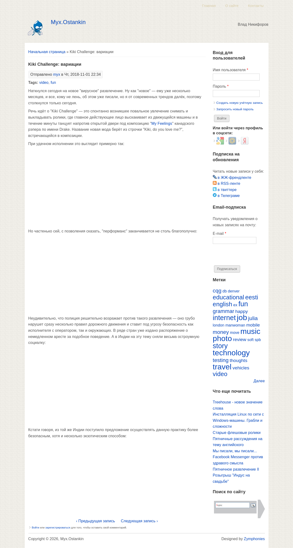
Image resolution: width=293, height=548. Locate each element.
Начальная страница (46, 52)
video (44, 82)
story (220, 346)
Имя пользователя (230, 70)
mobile (253, 324)
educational (228, 297)
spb (258, 340)
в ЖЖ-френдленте (232, 178)
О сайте (231, 6)
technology (231, 352)
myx (56, 74)
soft (250, 340)
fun (53, 82)
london (218, 325)
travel (222, 366)
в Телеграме (226, 196)
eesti (251, 297)
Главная (209, 6)
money (221, 332)
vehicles (241, 367)
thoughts (238, 360)
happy (241, 311)
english (222, 304)
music (250, 331)
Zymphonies (254, 539)
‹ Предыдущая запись (95, 521)
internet (224, 318)
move (234, 333)
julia (253, 318)
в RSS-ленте (226, 183)
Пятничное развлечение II (236, 469)
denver (233, 291)
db (225, 291)
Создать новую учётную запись (239, 103)
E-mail (219, 233)
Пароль (221, 86)
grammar (223, 311)
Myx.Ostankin (68, 22)
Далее (259, 381)
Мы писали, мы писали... (235, 451)
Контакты (255, 6)
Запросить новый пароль (235, 109)
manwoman (235, 325)
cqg (217, 291)
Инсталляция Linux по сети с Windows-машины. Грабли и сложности (238, 420)
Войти (36, 527)
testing (221, 360)
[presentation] (249, 256)
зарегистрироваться (57, 527)
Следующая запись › (139, 521)
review (239, 339)
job (242, 317)
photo (222, 338)
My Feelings (161, 123)
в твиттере (225, 190)
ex (235, 305)
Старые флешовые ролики (237, 433)
